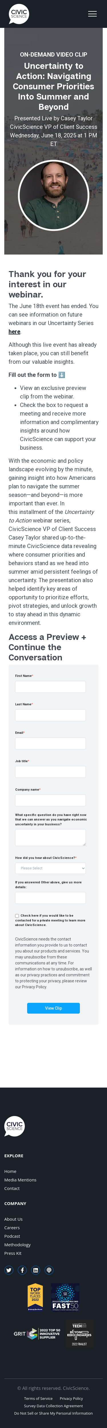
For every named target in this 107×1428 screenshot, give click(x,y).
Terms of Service (38, 1398)
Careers (12, 1227)
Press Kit (12, 1253)
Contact (12, 1188)
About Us (13, 1219)
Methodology (17, 1244)
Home (10, 1171)
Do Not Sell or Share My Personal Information (53, 1413)
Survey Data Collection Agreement (53, 1405)
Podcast (12, 1236)
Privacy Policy (71, 1398)
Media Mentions (20, 1180)
